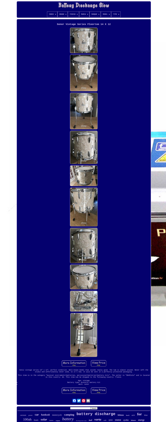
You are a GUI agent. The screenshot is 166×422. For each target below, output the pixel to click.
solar (44, 419)
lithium (121, 415)
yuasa (118, 419)
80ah (145, 415)
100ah (27, 419)
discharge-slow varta (81, 420)
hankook (45, 414)
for (139, 414)
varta (97, 419)
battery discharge (96, 414)
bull (90, 420)
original (58, 420)
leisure (133, 420)
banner (51, 420)
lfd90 (111, 420)
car (37, 414)
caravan (23, 415)
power (30, 415)
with (105, 420)
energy (141, 420)
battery (68, 419)
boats (36, 420)
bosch (127, 415)
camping (69, 414)
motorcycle (57, 415)
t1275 (133, 415)
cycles (126, 420)
